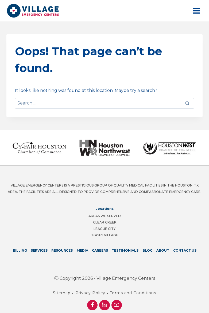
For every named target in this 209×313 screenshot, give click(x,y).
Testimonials (125, 250)
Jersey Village (104, 235)
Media (82, 250)
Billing (20, 250)
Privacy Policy (90, 292)
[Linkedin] (104, 305)
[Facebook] (92, 305)
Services (39, 250)
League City (104, 229)
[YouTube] (116, 305)
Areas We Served (104, 216)
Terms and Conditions (133, 292)
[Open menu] (196, 10)
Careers (100, 250)
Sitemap (62, 292)
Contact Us (184, 250)
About (162, 250)
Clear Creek (104, 222)
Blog (147, 250)
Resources (62, 250)
